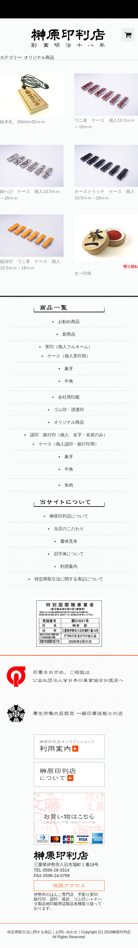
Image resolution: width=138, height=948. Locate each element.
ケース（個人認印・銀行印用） (69, 443)
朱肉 (69, 485)
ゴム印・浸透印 (69, 409)
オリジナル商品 (69, 422)
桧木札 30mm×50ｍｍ (24, 121)
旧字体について (69, 553)
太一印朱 (83, 273)
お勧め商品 (69, 321)
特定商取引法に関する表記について (68, 578)
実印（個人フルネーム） (69, 346)
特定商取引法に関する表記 (29, 932)
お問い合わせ (66, 932)
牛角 (69, 381)
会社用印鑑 (69, 397)
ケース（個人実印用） (68, 355)
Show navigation (129, 9)
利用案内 (68, 566)
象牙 (69, 368)
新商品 (68, 334)
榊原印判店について (68, 516)
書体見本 (68, 541)
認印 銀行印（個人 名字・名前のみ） (69, 434)
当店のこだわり (69, 528)
